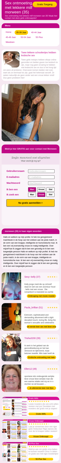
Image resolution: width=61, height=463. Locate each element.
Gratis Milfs (41, 414)
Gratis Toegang (45, 4)
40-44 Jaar (36, 32)
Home (8, 32)
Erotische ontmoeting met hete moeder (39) (41, 357)
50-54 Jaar (26, 37)
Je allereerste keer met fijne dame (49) (41, 388)
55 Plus (39, 37)
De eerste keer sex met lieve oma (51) (41, 327)
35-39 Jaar (21, 32)
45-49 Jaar (11, 37)
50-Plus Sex (41, 459)
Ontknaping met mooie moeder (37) (41, 296)
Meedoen (10, 42)
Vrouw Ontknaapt (40, 436)
